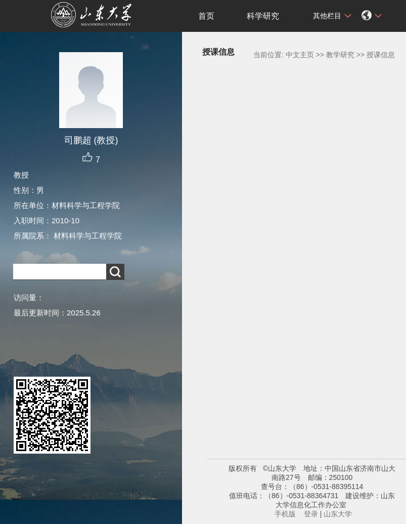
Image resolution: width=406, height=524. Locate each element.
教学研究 (340, 55)
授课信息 (381, 55)
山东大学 (338, 514)
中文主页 (300, 55)
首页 (206, 16)
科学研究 (263, 16)
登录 (311, 514)
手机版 (285, 514)
